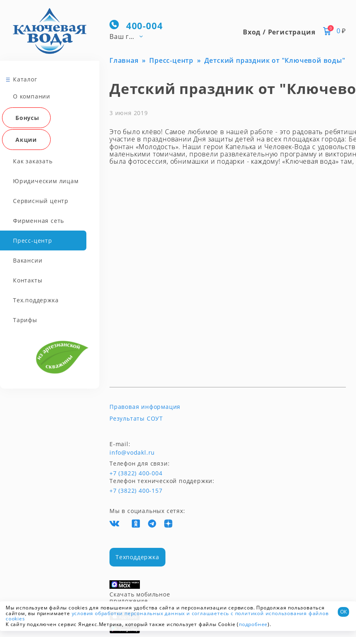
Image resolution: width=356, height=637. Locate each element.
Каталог (25, 78)
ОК (343, 611)
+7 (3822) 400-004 (124, 473)
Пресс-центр (32, 239)
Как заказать (33, 160)
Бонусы (27, 116)
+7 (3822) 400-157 (135, 490)
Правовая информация (144, 407)
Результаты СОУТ (136, 418)
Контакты (27, 279)
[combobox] (129, 36)
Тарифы (25, 319)
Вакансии (27, 259)
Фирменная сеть (38, 219)
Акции (26, 138)
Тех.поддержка (35, 299)
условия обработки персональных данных (128, 613)
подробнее (253, 624)
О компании (31, 95)
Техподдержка (137, 557)
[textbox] (129, 36)
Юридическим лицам (46, 180)
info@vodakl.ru (132, 452)
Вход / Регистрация (279, 32)
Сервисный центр (41, 199)
